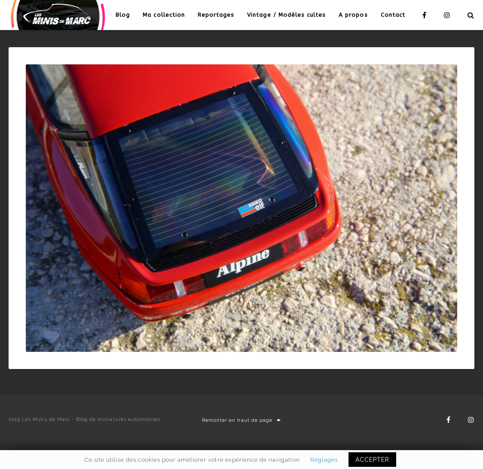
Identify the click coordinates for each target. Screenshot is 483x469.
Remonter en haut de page (241, 420)
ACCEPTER (372, 459)
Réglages (324, 459)
